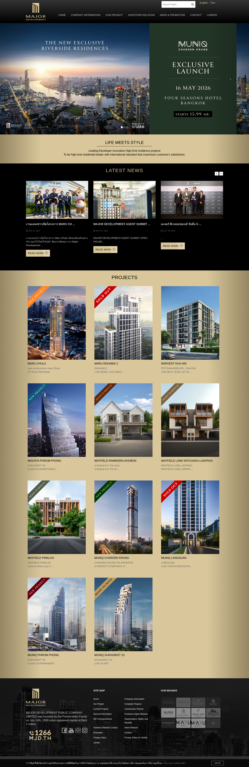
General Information (102, 714)
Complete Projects (132, 704)
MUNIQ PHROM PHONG (43, 655)
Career (212, 15)
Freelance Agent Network (136, 714)
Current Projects (100, 709)
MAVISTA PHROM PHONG (44, 460)
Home (62, 15)
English (204, 2)
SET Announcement (102, 719)
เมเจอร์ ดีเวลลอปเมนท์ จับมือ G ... (181, 224)
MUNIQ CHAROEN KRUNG (111, 557)
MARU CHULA (37, 363)
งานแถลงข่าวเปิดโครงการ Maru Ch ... (50, 224)
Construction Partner (134, 709)
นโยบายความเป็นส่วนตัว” (174, 763)
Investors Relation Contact (105, 727)
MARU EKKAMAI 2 (106, 363)
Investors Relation (141, 15)
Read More (38, 253)
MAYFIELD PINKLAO (41, 557)
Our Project (114, 15)
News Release (131, 727)
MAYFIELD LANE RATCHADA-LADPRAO (187, 460)
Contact (196, 15)
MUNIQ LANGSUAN (173, 557)
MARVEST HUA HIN (173, 363)
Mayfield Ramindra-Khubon (115, 460)
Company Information (85, 15)
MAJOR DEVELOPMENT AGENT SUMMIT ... (121, 224)
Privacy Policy (99, 737)
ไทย (212, 2)
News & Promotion (172, 15)
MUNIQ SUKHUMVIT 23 (109, 655)
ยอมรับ (218, 763)
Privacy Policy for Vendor (135, 737)
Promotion (98, 732)
